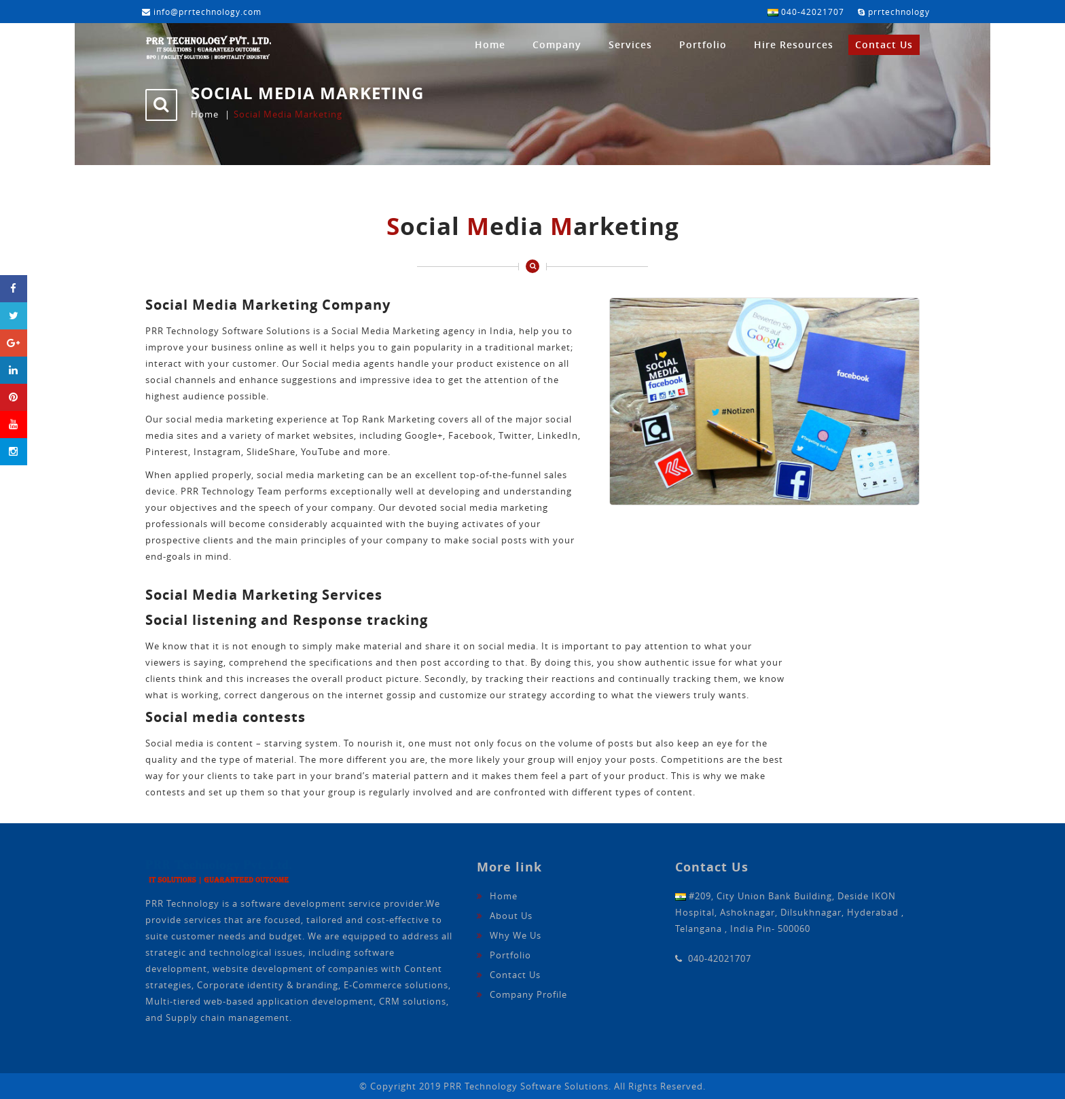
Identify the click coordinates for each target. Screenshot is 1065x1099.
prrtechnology (894, 11)
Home (490, 44)
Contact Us (884, 44)
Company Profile (528, 994)
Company (556, 44)
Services (630, 44)
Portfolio (703, 44)
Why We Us (515, 935)
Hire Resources (793, 44)
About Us (511, 915)
